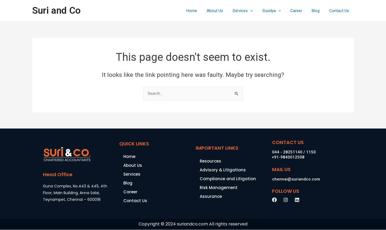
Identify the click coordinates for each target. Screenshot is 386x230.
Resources (210, 161)
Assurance (211, 196)
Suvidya (277, 10)
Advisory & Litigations (223, 170)
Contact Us (340, 10)
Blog (318, 10)
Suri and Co (56, 10)
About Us (223, 10)
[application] (257, 10)
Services (250, 10)
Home (201, 10)
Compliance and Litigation (228, 179)
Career (300, 10)
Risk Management (218, 187)
